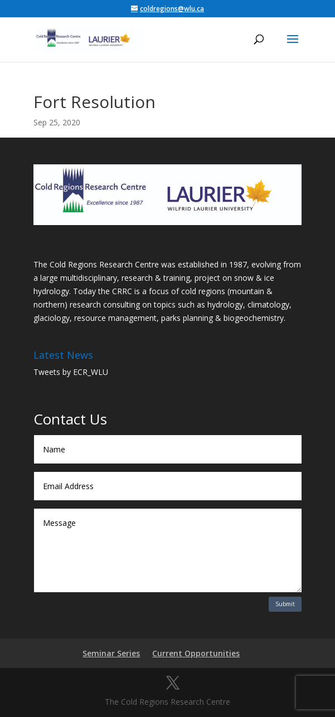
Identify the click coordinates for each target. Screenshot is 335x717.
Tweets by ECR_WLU (70, 372)
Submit (285, 604)
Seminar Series (111, 653)
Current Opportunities (196, 653)
